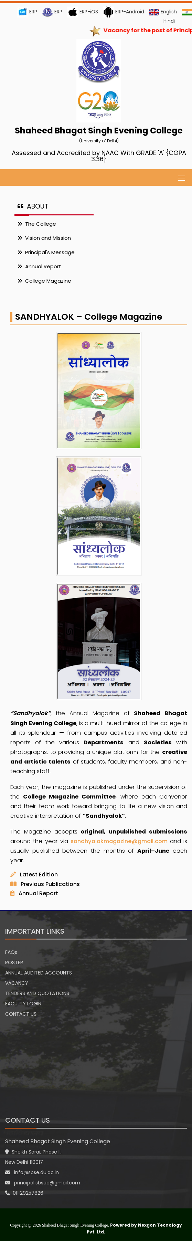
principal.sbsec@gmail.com (42, 1182)
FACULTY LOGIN (23, 1003)
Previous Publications (50, 884)
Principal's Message (46, 252)
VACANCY (16, 983)
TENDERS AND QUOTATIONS (37, 993)
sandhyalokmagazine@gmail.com (120, 841)
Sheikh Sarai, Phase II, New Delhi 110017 (33, 1157)
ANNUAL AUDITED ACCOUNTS (38, 972)
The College (36, 223)
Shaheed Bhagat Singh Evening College (57, 1141)
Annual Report (39, 266)
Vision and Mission (44, 237)
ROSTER (14, 962)
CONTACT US (20, 1013)
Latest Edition (39, 874)
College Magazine (44, 280)
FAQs (11, 952)
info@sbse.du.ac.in (32, 1172)
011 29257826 (24, 1193)
